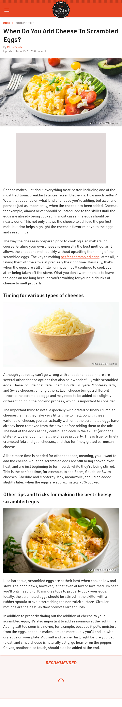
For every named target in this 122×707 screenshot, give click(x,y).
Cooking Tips (24, 23)
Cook (7, 23)
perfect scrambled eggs (80, 256)
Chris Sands (14, 47)
